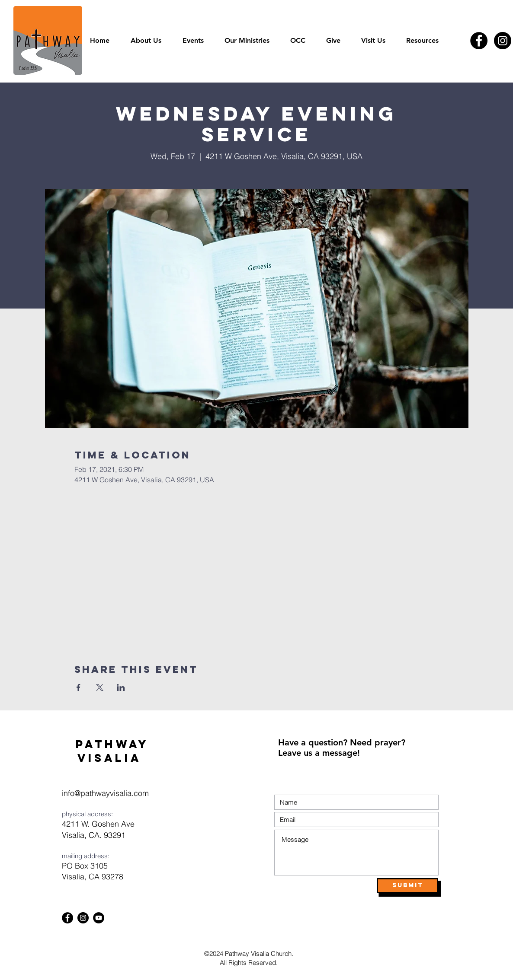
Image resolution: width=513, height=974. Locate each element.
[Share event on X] (100, 687)
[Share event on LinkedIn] (121, 687)
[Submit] (407, 885)
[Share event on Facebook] (78, 687)
